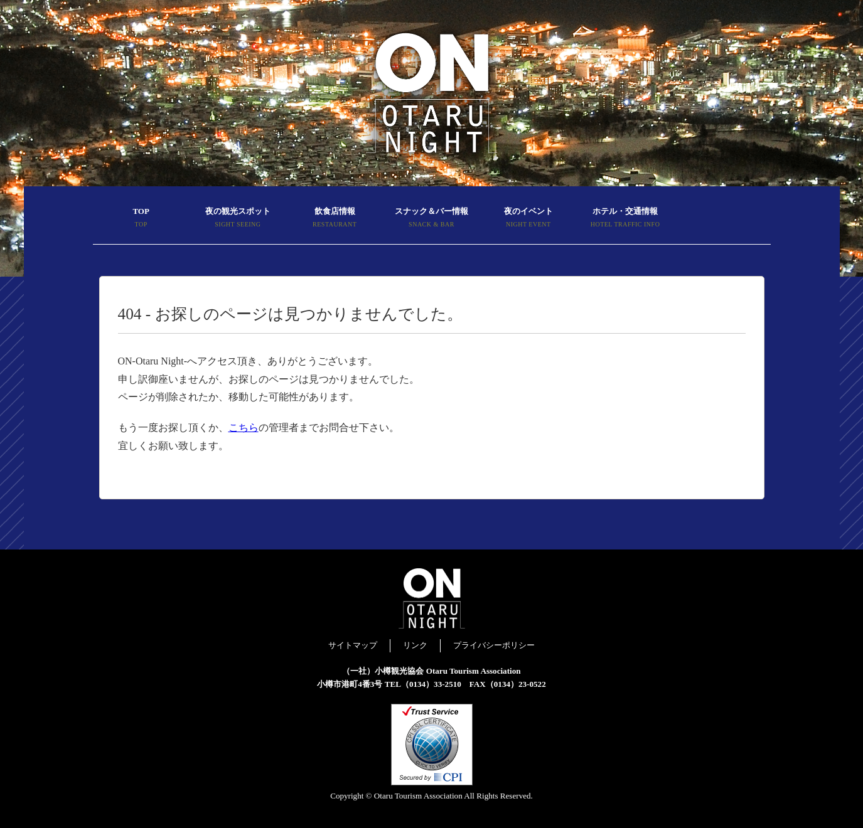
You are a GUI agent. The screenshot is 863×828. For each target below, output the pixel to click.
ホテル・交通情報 (625, 218)
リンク (415, 645)
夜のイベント (528, 218)
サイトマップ (352, 645)
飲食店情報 (334, 218)
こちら (243, 427)
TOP (141, 218)
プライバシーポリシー (494, 645)
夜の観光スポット (238, 218)
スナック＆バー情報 (431, 218)
